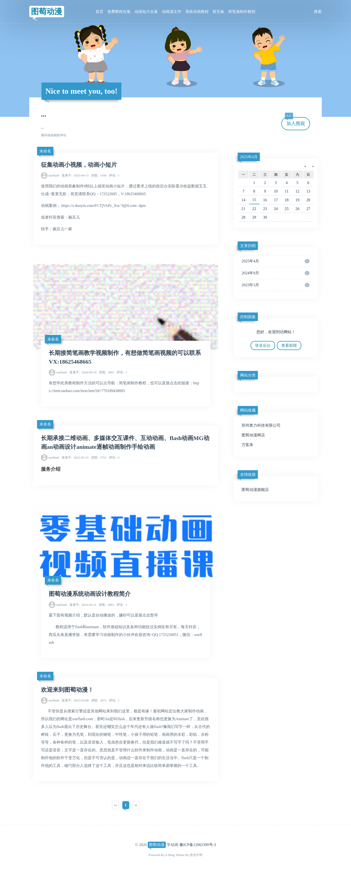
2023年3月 (275, 285)
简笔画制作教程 (241, 11)
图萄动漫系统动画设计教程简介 (90, 594)
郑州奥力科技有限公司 (261, 425)
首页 (99, 11)
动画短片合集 (146, 11)
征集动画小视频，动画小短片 (79, 165)
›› (136, 805)
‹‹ (115, 805)
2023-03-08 (75, 700)
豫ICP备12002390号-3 (197, 845)
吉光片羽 (196, 855)
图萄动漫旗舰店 (255, 490)
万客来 (247, 445)
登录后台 (263, 345)
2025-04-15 (75, 175)
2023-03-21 (75, 457)
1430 (99, 175)
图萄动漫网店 (253, 435)
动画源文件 (171, 11)
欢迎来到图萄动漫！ (67, 690)
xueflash (53, 175)
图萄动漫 (46, 11)
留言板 (218, 11)
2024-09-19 (83, 372)
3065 (106, 605)
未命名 (45, 151)
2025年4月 (249, 157)
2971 (99, 700)
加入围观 (295, 121)
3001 (106, 372)
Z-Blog (170, 855)
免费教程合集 (119, 11)
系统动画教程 (197, 11)
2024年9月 (275, 273)
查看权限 (289, 345)
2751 (99, 457)
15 (254, 200)
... (43, 114)
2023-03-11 (83, 605)
